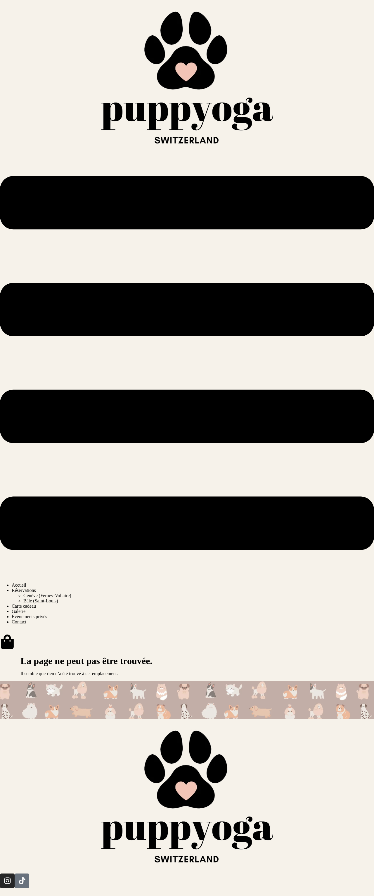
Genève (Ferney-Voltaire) (47, 595)
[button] (187, 363)
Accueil (19, 585)
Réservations (24, 590)
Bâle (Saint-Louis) (40, 600)
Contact (19, 621)
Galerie (18, 611)
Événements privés (29, 616)
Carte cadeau (24, 606)
